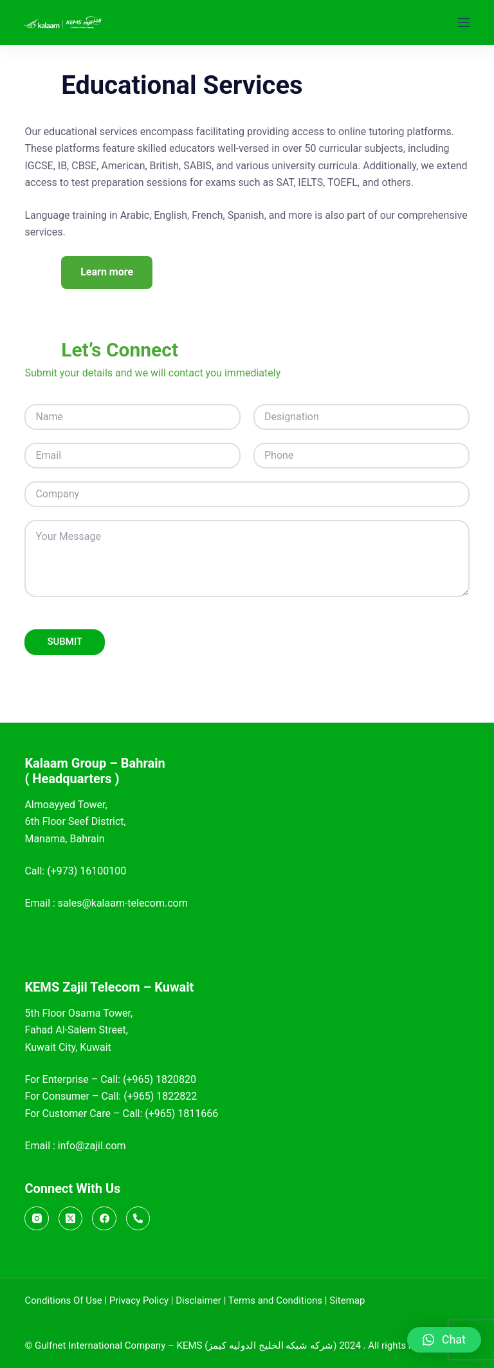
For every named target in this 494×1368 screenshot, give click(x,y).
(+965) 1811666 (181, 1113)
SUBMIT (64, 643)
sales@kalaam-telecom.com (123, 904)
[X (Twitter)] (71, 1218)
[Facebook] (104, 1218)
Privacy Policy (139, 1300)
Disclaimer (198, 1300)
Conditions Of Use (63, 1300)
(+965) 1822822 (160, 1097)
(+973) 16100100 (86, 871)
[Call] (138, 1218)
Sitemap (347, 1300)
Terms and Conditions (275, 1300)
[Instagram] (36, 1218)
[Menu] (464, 22)
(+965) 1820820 (159, 1079)
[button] (444, 1340)
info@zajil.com (92, 1146)
